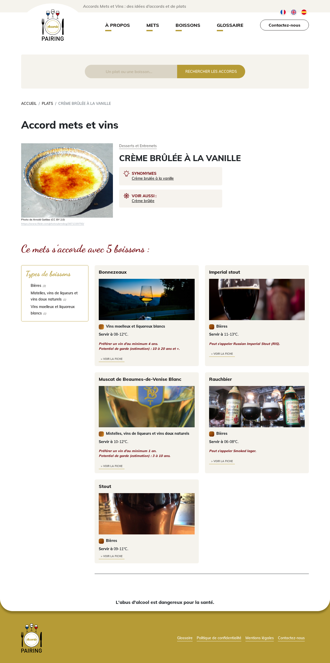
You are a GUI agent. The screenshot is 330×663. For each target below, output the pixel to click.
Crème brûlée (143, 201)
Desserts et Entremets (138, 146)
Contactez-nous (284, 25)
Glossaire (230, 25)
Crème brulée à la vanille (153, 178)
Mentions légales (259, 638)
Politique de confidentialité (219, 638)
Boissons (188, 25)
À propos (117, 25)
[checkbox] (55, 285)
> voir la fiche (111, 359)
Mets (152, 25)
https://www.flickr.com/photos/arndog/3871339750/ (52, 223)
